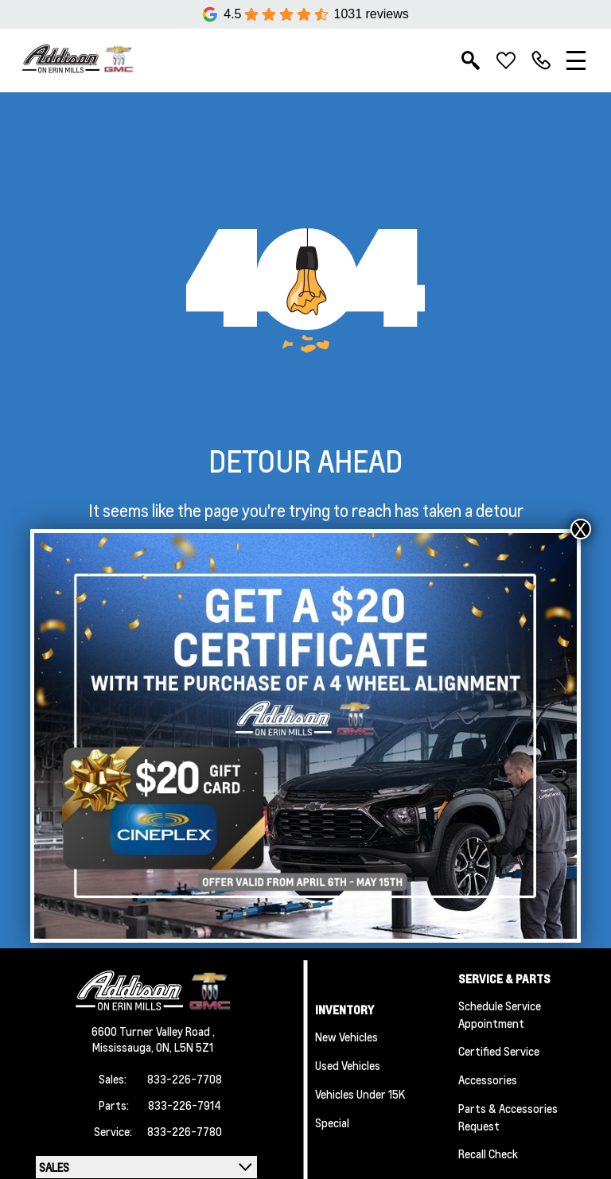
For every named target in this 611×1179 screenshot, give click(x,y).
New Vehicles (346, 1036)
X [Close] (580, 529)
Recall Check (488, 1153)
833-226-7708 (184, 1079)
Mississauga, (124, 1047)
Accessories (487, 1079)
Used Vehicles (347, 1065)
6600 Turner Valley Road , (153, 1031)
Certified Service (498, 1051)
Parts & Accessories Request (508, 1117)
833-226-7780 (184, 1131)
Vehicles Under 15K (360, 1094)
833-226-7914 (184, 1105)
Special (332, 1122)
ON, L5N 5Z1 (184, 1047)
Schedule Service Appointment (499, 1014)
